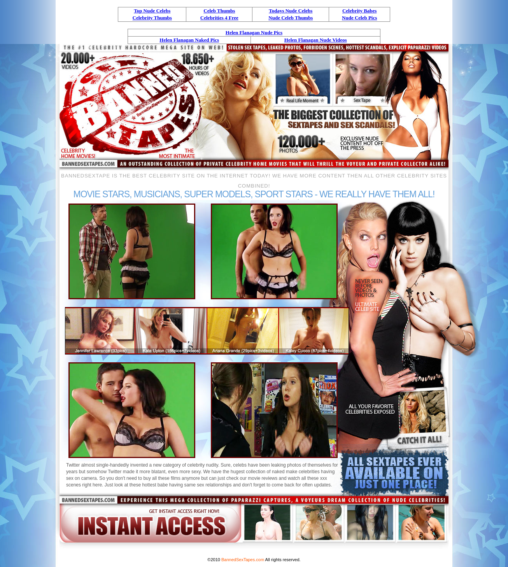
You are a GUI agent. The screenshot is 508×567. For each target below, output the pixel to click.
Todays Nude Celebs (290, 11)
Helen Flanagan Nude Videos (315, 40)
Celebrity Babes (359, 11)
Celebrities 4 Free (219, 18)
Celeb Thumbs (219, 11)
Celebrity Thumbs (152, 18)
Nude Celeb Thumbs (290, 18)
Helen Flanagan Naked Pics (189, 40)
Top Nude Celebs (152, 11)
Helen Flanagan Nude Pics (254, 32)
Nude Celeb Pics (359, 18)
